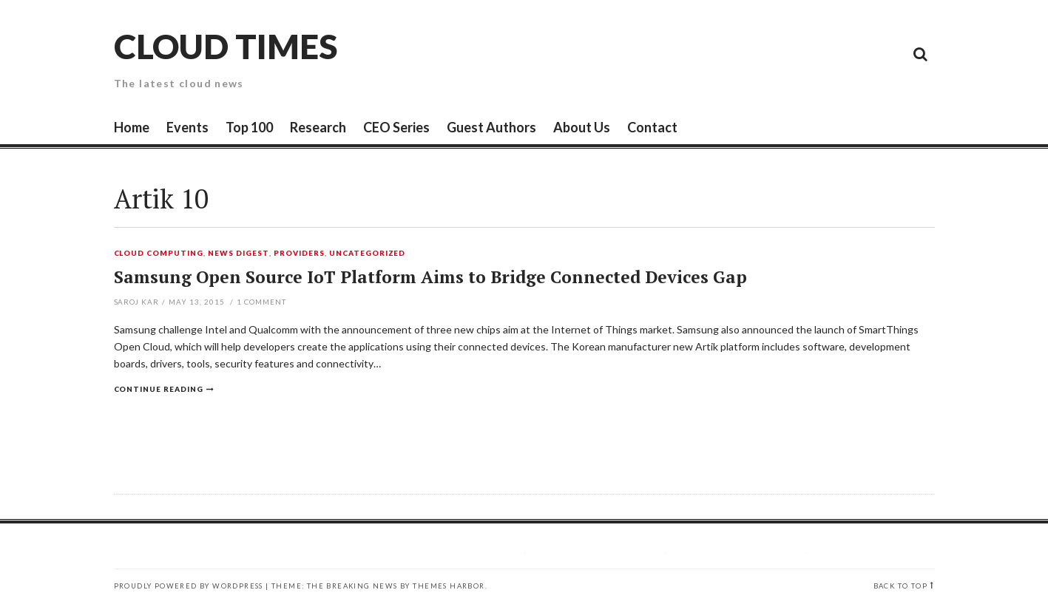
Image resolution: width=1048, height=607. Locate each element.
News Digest (238, 253)
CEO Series (396, 127)
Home (131, 127)
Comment (261, 301)
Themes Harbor (448, 586)
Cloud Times (225, 46)
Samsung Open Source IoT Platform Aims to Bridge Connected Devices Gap (430, 276)
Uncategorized (367, 253)
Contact (652, 127)
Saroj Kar (137, 301)
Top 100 (249, 127)
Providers (299, 253)
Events (187, 127)
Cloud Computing (159, 253)
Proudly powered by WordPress (188, 586)
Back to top (900, 586)
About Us (581, 127)
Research (318, 127)
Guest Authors (491, 127)
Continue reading (159, 388)
